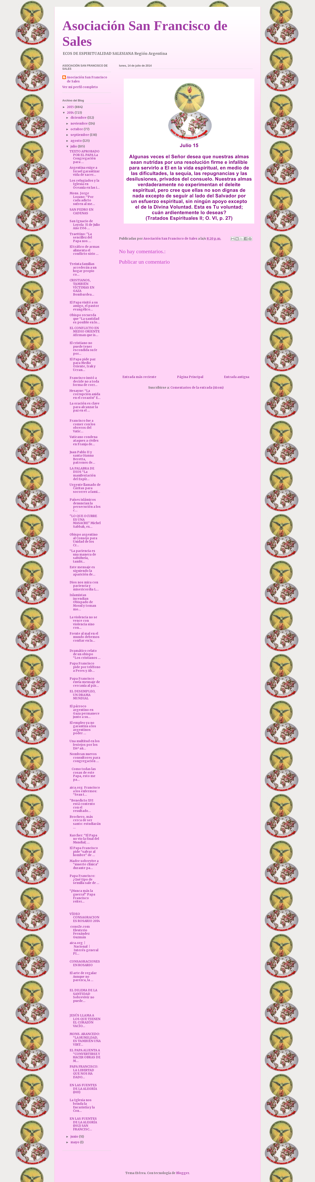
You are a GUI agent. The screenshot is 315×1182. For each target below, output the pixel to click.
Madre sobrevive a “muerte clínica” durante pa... (84, 864)
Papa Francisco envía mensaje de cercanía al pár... (85, 682)
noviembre (79, 123)
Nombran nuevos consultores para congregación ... (85, 757)
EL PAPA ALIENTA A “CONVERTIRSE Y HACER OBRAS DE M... (85, 1055)
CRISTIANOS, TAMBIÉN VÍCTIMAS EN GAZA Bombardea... (82, 287)
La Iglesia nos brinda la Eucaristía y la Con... (82, 1105)
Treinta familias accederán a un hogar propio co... (83, 269)
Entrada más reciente (139, 377)
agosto (76, 141)
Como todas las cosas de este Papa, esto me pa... (83, 774)
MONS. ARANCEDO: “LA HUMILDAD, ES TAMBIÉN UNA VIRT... (85, 1039)
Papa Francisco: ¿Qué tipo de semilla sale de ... (84, 879)
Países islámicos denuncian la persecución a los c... (85, 505)
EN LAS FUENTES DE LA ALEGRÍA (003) (83, 1088)
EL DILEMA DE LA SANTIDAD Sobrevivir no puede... (83, 995)
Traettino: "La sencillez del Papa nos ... (81, 237)
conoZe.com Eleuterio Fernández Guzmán (80, 932)
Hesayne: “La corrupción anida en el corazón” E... (85, 394)
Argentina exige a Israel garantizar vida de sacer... (85, 171)
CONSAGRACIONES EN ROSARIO (85, 963)
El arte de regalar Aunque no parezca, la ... (83, 976)
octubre (77, 129)
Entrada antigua (236, 377)
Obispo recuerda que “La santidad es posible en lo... (85, 318)
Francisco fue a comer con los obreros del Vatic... (82, 426)
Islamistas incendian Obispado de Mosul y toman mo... (83, 602)
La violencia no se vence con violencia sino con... (83, 622)
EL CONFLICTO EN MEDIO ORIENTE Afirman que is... (85, 331)
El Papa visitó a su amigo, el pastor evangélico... (84, 306)
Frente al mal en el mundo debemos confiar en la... (84, 637)
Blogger (182, 1173)
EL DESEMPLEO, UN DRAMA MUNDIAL (82, 694)
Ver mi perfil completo (80, 87)
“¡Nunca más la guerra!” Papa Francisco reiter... (82, 896)
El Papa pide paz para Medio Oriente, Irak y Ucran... (83, 364)
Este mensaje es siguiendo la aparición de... (82, 570)
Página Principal (190, 377)
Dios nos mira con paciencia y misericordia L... (84, 585)
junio (74, 1137)
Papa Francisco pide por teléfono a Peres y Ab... (85, 667)
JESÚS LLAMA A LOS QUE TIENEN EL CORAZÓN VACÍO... (85, 1020)
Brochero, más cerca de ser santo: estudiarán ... (85, 822)
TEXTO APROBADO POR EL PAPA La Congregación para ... (84, 156)
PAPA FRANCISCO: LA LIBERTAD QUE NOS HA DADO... (84, 1072)
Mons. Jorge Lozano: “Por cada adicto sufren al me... (82, 198)
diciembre (78, 118)
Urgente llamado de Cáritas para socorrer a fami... (85, 488)
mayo (75, 1142)
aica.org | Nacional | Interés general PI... (84, 948)
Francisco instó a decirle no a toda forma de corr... (84, 381)
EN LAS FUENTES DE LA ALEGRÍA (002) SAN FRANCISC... (83, 1124)
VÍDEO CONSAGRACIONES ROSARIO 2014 (85, 917)
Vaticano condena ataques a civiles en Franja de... (84, 440)
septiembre (80, 135)
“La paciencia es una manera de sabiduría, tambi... (83, 556)
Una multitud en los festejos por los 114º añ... (85, 744)
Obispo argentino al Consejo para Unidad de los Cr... (84, 540)
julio (74, 146)
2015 (71, 107)
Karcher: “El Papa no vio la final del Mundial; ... (84, 838)
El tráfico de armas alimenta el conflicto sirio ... (84, 250)
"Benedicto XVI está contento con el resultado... (82, 806)
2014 (71, 113)
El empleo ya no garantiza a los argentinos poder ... (83, 728)
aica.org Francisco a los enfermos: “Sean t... (85, 791)
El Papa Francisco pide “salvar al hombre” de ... (84, 851)
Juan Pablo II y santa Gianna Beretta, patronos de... (82, 457)
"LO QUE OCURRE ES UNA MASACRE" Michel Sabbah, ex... (85, 521)
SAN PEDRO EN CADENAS (81, 211)
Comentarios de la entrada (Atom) (197, 388)
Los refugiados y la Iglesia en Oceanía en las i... (85, 184)
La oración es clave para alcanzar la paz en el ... (84, 407)
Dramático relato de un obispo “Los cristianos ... (85, 654)
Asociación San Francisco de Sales (87, 79)
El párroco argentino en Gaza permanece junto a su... (84, 711)
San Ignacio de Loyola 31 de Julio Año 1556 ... (85, 224)
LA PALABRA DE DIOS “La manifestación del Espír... (83, 474)
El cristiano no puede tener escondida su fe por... (83, 348)
